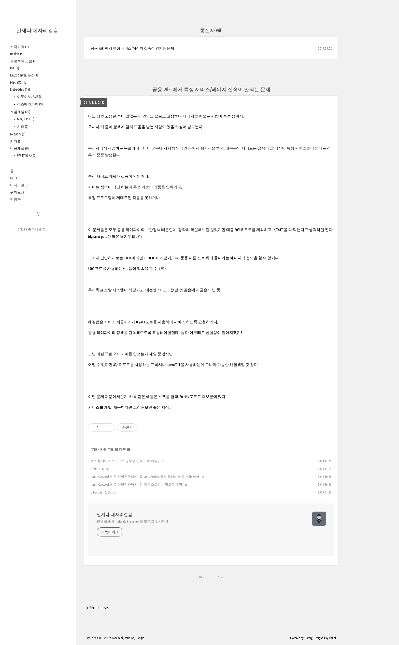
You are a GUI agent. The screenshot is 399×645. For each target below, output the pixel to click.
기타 (22, 127)
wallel (332, 638)
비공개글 (19, 148)
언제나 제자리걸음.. (38, 30)
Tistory (308, 638)
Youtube (129, 638)
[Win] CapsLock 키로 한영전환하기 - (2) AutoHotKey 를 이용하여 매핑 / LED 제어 (145, 476)
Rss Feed (91, 638)
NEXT (221, 577)
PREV (200, 577)
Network (17, 134)
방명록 (15, 199)
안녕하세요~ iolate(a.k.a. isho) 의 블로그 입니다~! (132, 521)
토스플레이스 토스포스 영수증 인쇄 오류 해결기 (126, 461)
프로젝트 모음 (23, 61)
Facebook (117, 638)
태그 (13, 178)
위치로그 (17, 192)
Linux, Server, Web (24, 75)
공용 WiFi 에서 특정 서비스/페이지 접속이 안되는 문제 (132, 48)
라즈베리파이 (29, 104)
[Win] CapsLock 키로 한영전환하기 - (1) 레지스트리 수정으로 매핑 (136, 484)
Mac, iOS (18, 82)
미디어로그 (19, 185)
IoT (14, 68)
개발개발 (20, 112)
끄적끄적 (19, 47)
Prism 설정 (98, 468)
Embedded (20, 89)
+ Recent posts (98, 607)
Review (17, 54)
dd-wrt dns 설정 (101, 492)
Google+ (141, 638)
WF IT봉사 (26, 155)
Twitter (106, 638)
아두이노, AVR (29, 97)
